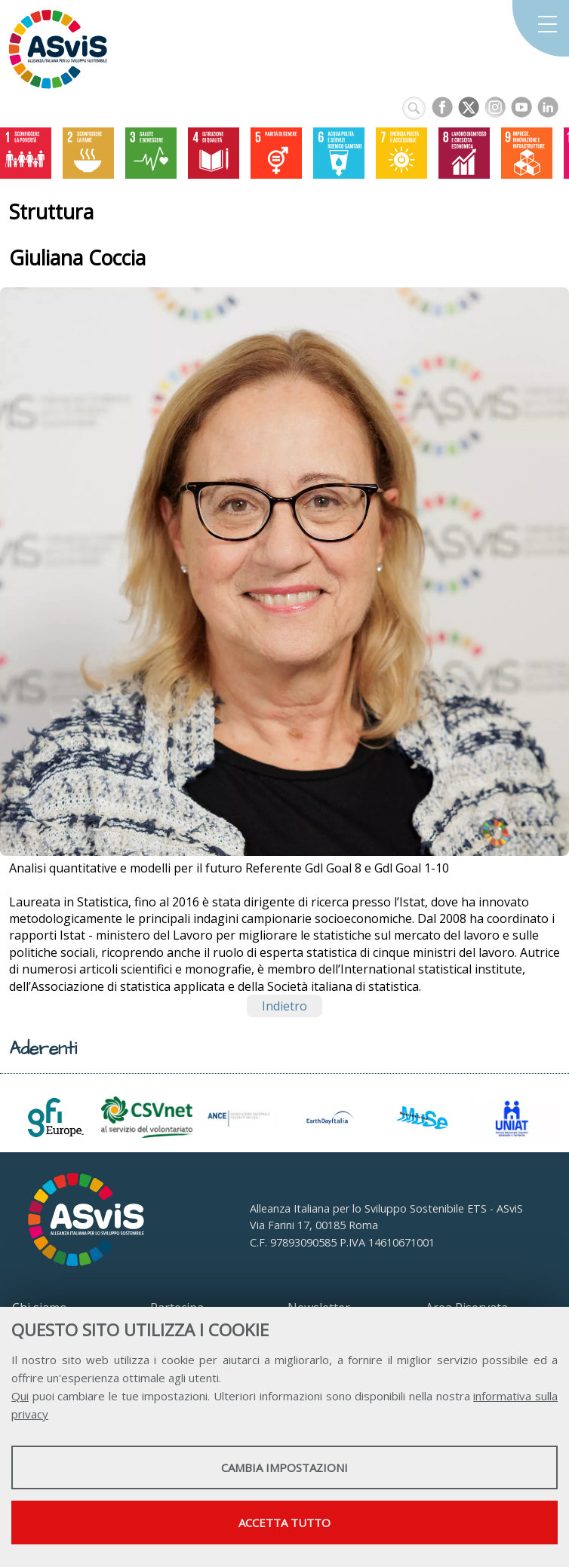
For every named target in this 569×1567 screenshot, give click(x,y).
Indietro (284, 1006)
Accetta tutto (284, 1522)
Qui (20, 1395)
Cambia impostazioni (284, 1467)
